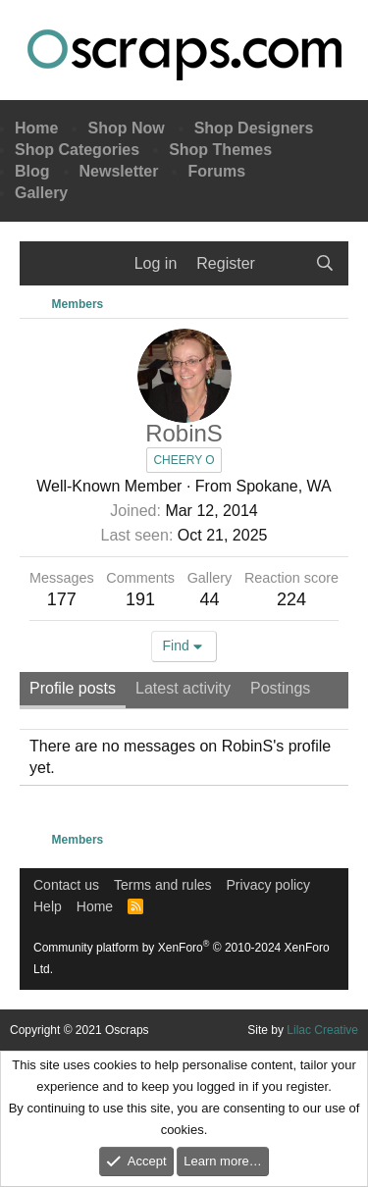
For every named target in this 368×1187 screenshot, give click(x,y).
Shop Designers (254, 128)
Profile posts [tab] (72, 688)
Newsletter (119, 171)
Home (36, 128)
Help (47, 906)
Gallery (41, 192)
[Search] (324, 264)
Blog (32, 171)
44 (209, 599)
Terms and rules (163, 885)
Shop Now (125, 128)
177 (62, 599)
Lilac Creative (322, 1030)
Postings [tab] (280, 688)
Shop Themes (220, 149)
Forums (216, 171)
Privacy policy (269, 885)
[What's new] (285, 264)
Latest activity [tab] (183, 688)
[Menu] (47, 264)
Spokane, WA (284, 486)
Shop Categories (77, 149)
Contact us (66, 885)
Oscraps (184, 54)
